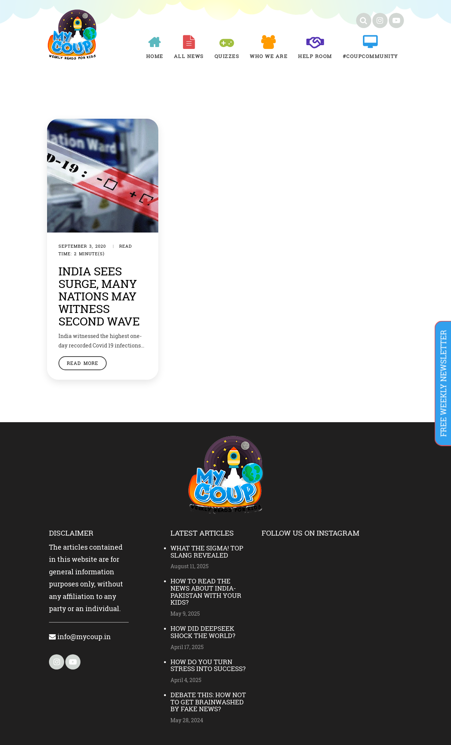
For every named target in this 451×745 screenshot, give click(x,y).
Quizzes (227, 56)
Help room (315, 56)
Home (154, 56)
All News (189, 56)
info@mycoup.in (80, 636)
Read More (82, 363)
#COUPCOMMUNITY (370, 56)
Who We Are (268, 56)
